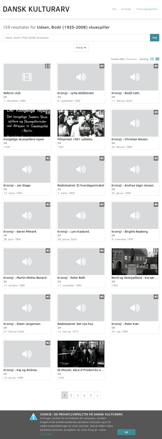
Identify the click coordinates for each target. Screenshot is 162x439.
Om (114, 9)
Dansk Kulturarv (36, 8)
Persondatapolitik (147, 9)
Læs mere (46, 433)
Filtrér (81, 47)
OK (126, 432)
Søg (154, 37)
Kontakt (126, 9)
